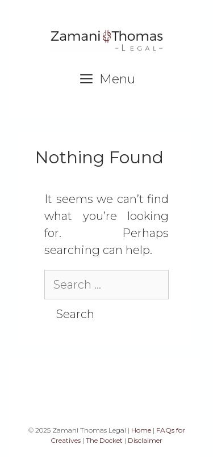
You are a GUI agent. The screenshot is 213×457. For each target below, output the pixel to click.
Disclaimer (145, 440)
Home (141, 430)
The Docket (104, 440)
